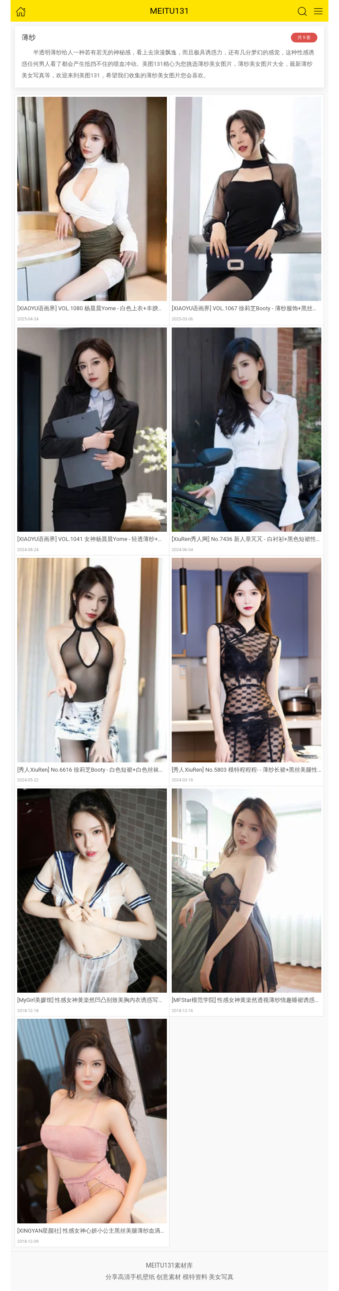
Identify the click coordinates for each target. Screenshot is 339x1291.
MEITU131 (169, 11)
